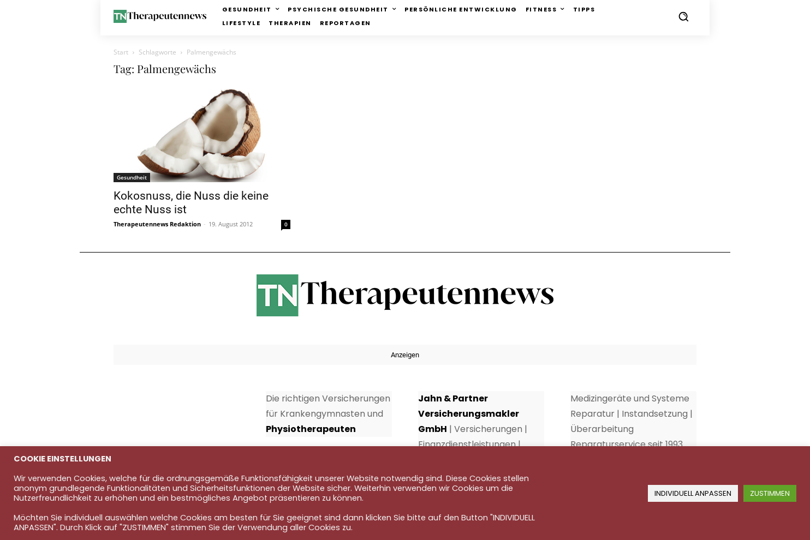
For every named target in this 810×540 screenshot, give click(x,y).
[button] (683, 16)
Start (121, 52)
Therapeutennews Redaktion (157, 224)
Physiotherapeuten (311, 429)
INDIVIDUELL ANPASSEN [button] (692, 493)
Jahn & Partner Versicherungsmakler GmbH (468, 413)
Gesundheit (132, 177)
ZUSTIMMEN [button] (770, 493)
